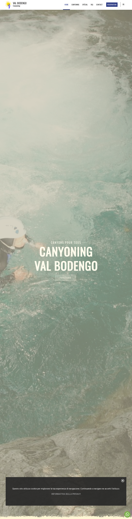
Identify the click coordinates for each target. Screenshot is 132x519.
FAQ (92, 4)
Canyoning (75, 4)
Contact (99, 4)
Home (66, 4)
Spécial (85, 4)
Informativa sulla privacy (66, 494)
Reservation (111, 4)
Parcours (65, 277)
